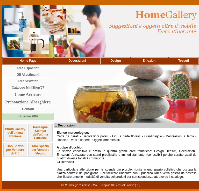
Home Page (27, 60)
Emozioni (149, 60)
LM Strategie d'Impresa (76, 185)
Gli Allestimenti (28, 74)
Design (115, 60)
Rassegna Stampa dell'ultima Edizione (40, 132)
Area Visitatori (27, 81)
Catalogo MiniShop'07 (28, 87)
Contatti (28, 109)
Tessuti (183, 60)
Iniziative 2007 (28, 116)
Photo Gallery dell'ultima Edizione (15, 132)
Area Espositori (28, 68)
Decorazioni (77, 60)
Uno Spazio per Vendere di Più (15, 149)
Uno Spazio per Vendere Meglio (40, 149)
